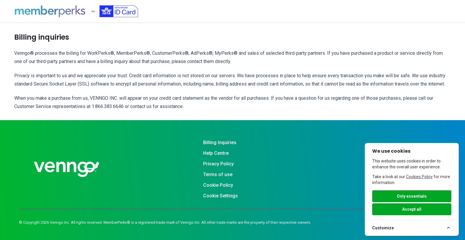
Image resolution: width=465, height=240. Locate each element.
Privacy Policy (218, 164)
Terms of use (217, 174)
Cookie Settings (220, 196)
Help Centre (216, 153)
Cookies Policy (419, 176)
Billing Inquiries (219, 142)
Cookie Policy (218, 185)
